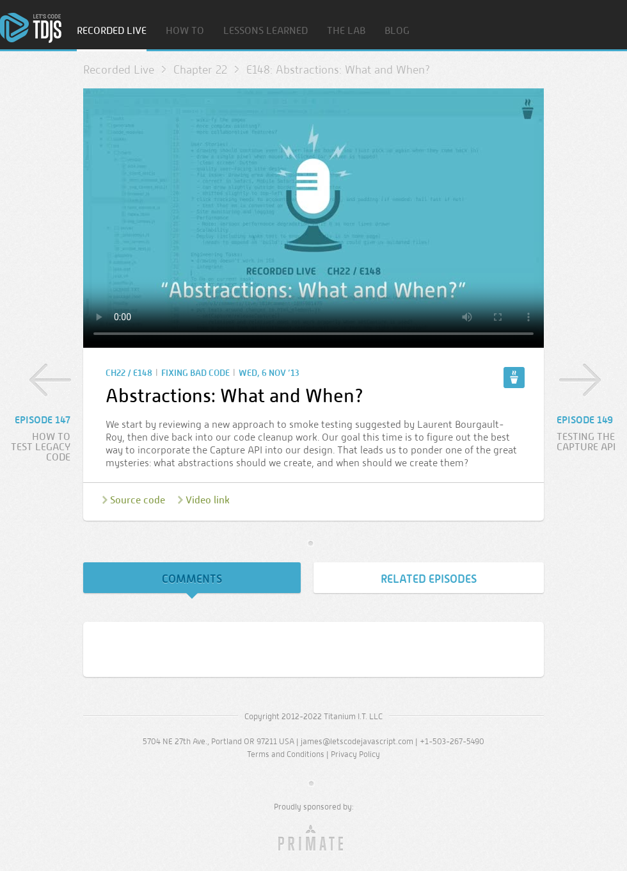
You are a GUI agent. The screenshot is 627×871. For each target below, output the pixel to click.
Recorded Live (112, 31)
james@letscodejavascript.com (357, 741)
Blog (397, 31)
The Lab (346, 31)
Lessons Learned (265, 31)
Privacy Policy (355, 754)
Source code (137, 500)
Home (30, 28)
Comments (192, 579)
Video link (208, 500)
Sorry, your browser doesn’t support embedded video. (313, 218)
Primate (314, 838)
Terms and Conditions (285, 754)
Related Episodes (429, 579)
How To (185, 31)
